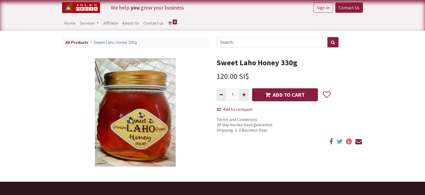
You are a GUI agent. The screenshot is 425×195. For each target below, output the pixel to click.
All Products (76, 42)
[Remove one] (221, 95)
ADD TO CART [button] (285, 94)
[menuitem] (70, 23)
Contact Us (349, 7)
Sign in (323, 7)
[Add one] (244, 95)
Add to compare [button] (235, 109)
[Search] (333, 42)
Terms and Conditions (237, 119)
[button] (326, 94)
